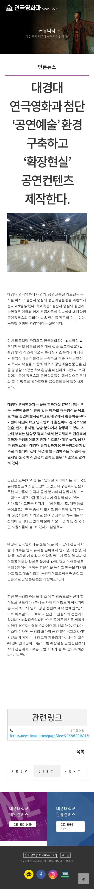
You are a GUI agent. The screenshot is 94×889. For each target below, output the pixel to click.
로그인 (65, 855)
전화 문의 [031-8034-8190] (41, 855)
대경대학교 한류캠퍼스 (65, 811)
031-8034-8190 (67, 826)
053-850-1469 (23, 824)
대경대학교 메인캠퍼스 (18, 811)
